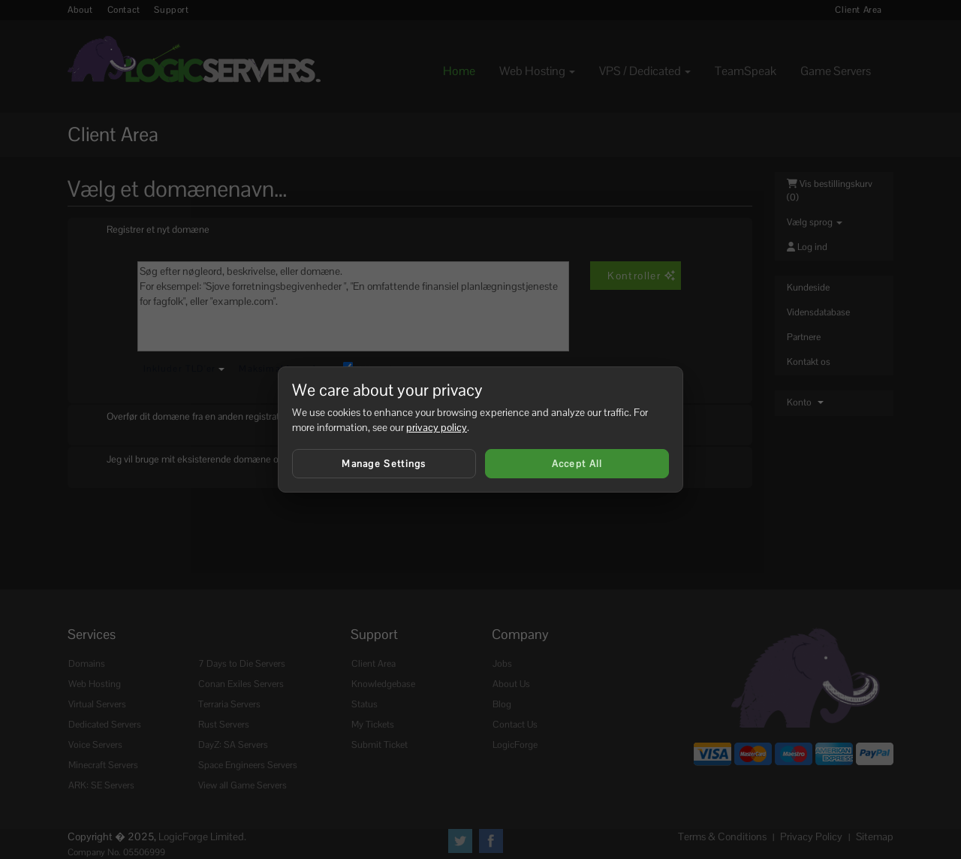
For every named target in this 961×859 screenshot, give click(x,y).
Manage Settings (384, 463)
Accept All (577, 463)
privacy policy (436, 427)
